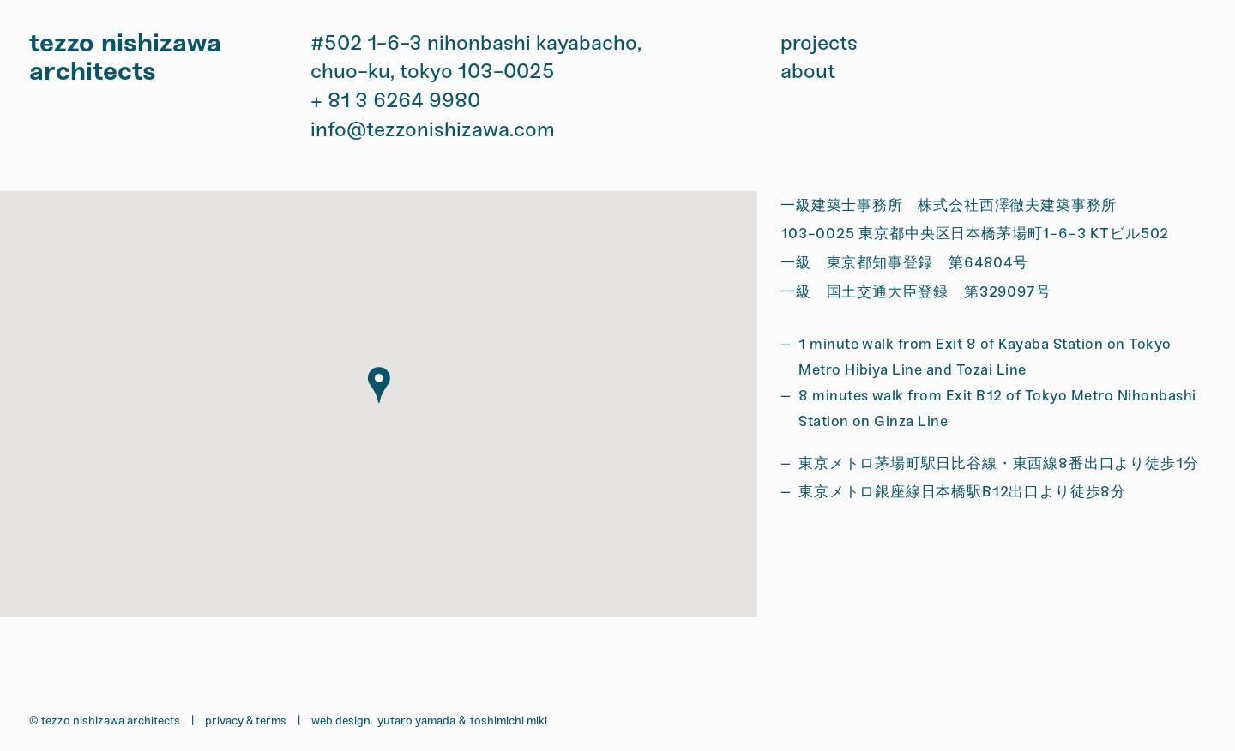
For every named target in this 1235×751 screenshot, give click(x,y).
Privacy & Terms (245, 720)
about (807, 71)
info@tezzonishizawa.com (432, 129)
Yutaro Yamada (416, 720)
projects (819, 43)
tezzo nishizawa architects (125, 57)
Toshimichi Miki (508, 720)
